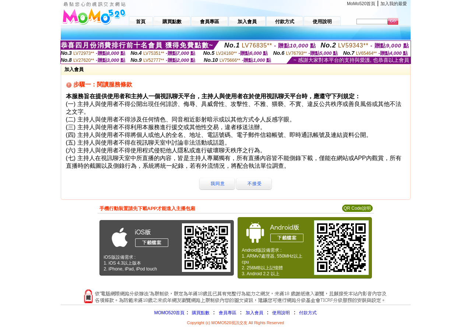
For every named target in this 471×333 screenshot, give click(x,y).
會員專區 (227, 312)
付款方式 (308, 312)
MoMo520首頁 (361, 3)
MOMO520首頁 (169, 312)
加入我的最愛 (393, 3)
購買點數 (199, 312)
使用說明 (281, 312)
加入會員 (254, 312)
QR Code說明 (357, 208)
